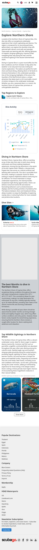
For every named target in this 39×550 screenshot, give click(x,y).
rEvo (3, 509)
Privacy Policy (6, 473)
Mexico (4, 456)
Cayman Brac (27, 31)
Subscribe (6, 530)
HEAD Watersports (10, 491)
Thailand (5, 439)
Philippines (5, 453)
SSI (3, 495)
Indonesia (5, 448)
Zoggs (4, 512)
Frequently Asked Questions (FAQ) (13, 470)
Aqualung (5, 504)
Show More (19, 415)
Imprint (4, 479)
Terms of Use (6, 476)
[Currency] (25, 2)
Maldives (5, 459)
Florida (4, 451)
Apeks (4, 507)
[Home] (6, 3)
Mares (4, 501)
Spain (3, 445)
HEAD (4, 515)
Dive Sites (7, 202)
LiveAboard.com (7, 498)
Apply (4, 487)
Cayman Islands (16, 31)
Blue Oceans (6, 467)
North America (6, 31)
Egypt (4, 442)
